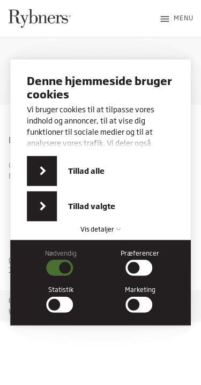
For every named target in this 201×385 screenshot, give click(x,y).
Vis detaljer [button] (100, 229)
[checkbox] (61, 263)
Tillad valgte (91, 206)
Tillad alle (86, 170)
